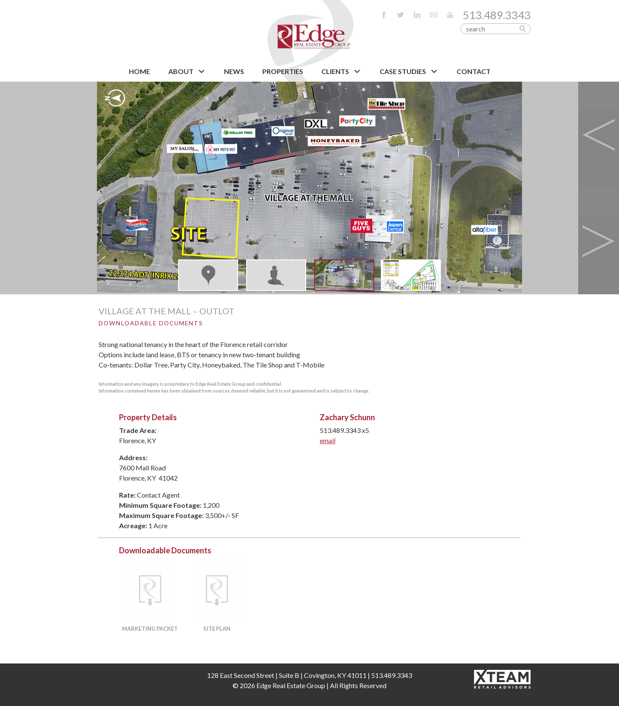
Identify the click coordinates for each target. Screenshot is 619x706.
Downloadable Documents (151, 323)
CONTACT (474, 71)
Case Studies (409, 71)
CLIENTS (341, 71)
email (327, 440)
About (187, 71)
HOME (139, 71)
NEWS (234, 71)
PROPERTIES (282, 71)
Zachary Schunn (347, 417)
